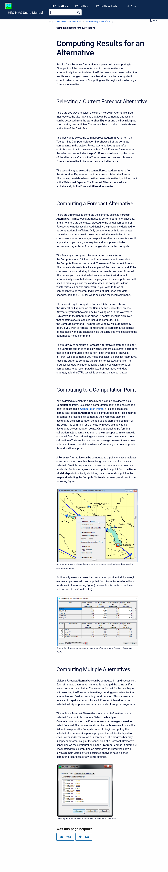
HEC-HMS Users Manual (25, 13)
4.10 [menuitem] (129, 6)
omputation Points (92, 408)
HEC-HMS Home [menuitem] (60, 6)
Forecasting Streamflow (98, 21)
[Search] (65, 12)
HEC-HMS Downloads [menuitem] (106, 6)
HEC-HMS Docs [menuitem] (81, 6)
